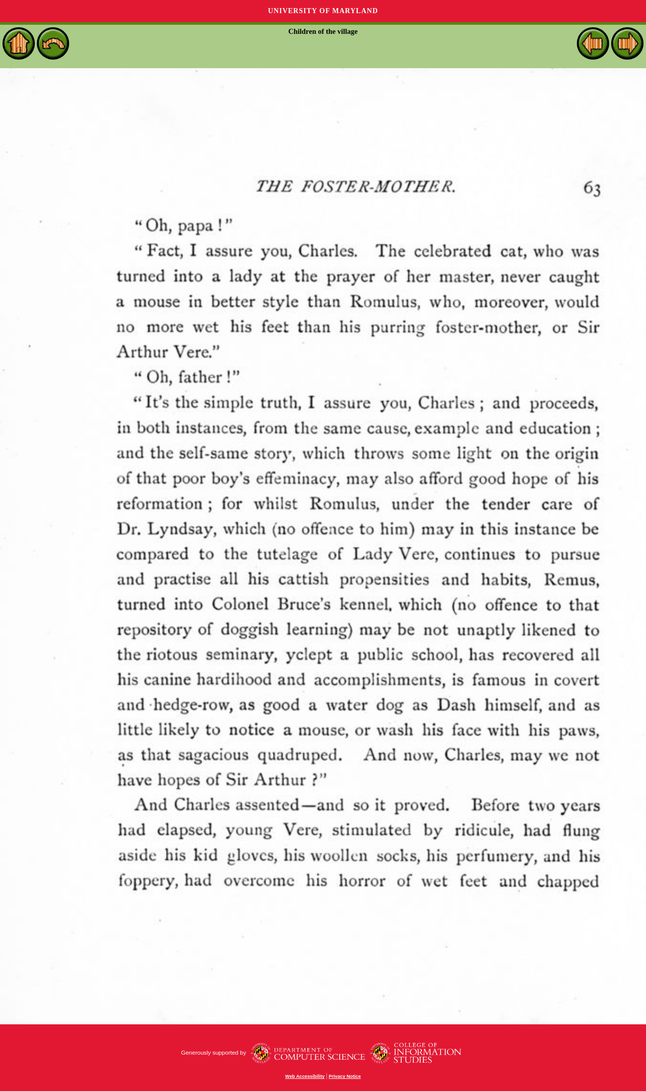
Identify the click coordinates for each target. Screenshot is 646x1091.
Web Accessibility (305, 1076)
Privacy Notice (345, 1076)
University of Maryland (323, 11)
